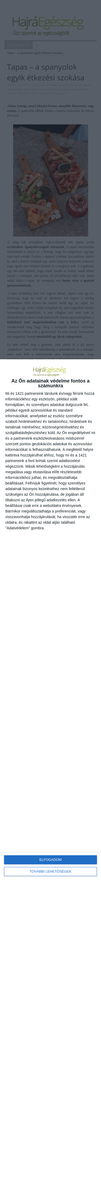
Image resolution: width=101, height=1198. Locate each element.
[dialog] (50, 778)
